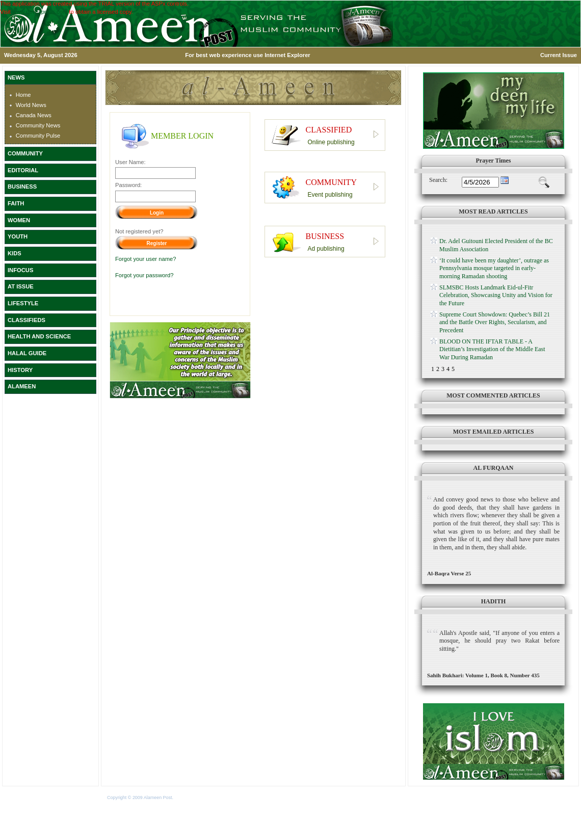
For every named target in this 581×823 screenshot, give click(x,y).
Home (23, 95)
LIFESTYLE (23, 303)
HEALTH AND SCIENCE (39, 336)
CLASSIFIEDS (26, 320)
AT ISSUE (21, 286)
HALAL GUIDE (27, 353)
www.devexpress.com (39, 12)
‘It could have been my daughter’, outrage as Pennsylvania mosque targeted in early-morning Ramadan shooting (494, 268)
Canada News (33, 115)
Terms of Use (187, 797)
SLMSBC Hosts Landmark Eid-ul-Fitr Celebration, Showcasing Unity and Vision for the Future (495, 295)
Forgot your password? (144, 275)
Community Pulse (38, 135)
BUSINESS (22, 186)
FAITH (16, 203)
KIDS (14, 253)
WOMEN (19, 220)
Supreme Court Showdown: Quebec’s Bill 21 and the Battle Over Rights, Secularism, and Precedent (494, 322)
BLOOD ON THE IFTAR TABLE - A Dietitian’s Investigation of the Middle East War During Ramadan (492, 349)
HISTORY (20, 370)
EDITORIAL (23, 170)
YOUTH (18, 236)
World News (31, 105)
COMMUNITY (25, 153)
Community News (38, 125)
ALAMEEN (22, 386)
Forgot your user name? (145, 259)
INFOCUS (20, 270)
